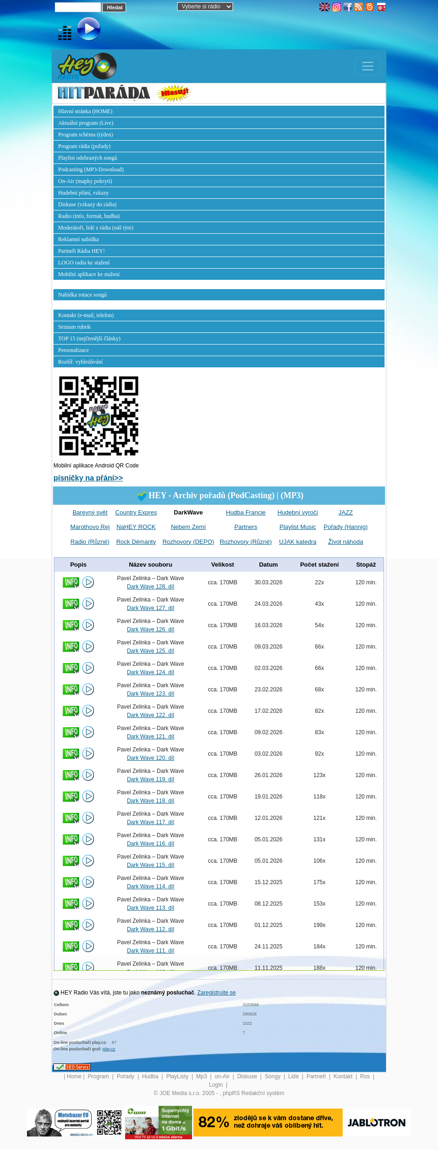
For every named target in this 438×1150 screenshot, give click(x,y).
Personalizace (73, 350)
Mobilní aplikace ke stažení (88, 274)
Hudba (151, 1076)
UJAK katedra (297, 541)
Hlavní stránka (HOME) (85, 111)
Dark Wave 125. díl (150, 651)
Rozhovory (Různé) (246, 541)
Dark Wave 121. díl (150, 736)
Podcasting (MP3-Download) (91, 169)
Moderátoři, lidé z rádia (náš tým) (95, 227)
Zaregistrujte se (216, 992)
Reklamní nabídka (78, 239)
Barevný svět (90, 512)
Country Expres (136, 512)
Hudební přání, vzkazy (83, 192)
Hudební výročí (298, 512)
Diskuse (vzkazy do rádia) (87, 204)
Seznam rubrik (74, 327)
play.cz (109, 1049)
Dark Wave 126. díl (150, 629)
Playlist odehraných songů (87, 158)
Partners (245, 526)
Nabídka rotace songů (82, 294)
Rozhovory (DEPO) (188, 541)
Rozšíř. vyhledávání (80, 362)
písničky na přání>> (88, 478)
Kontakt (343, 1076)
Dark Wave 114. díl (150, 886)
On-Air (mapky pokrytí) (85, 181)
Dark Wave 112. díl (150, 929)
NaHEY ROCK (135, 526)
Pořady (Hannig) (346, 526)
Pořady (126, 1076)
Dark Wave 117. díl (150, 822)
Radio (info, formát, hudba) (88, 216)
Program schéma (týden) (85, 134)
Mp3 (202, 1076)
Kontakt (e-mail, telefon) (86, 315)
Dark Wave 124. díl (150, 672)
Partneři (316, 1076)
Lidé (294, 1076)
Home (73, 1076)
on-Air (223, 1076)
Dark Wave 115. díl (150, 865)
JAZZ (345, 512)
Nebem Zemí (188, 526)
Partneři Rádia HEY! (81, 251)
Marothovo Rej (90, 526)
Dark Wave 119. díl (150, 779)
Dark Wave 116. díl (150, 843)
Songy (273, 1076)
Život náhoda (345, 541)
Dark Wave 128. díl (150, 586)
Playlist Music (297, 526)
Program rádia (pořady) (84, 146)
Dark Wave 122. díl (150, 715)
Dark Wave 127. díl (150, 608)
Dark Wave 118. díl (150, 801)
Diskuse (248, 1076)
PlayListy (178, 1076)
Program (99, 1076)
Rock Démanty (136, 541)
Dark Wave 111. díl (150, 950)
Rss (366, 1076)
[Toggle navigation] (368, 66)
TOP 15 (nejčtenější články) (89, 338)
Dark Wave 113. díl (150, 908)
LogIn (216, 1085)
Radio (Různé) (90, 541)
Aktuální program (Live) (85, 123)
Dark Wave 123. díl (150, 693)
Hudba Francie (245, 512)
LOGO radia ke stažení (84, 262)
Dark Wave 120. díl (150, 758)
